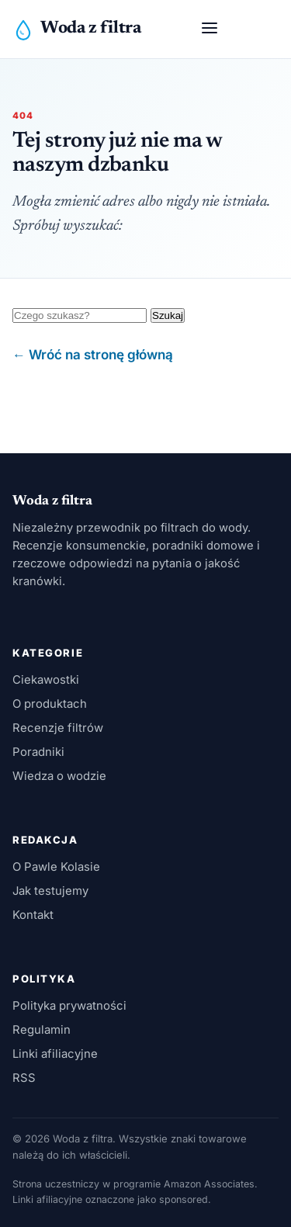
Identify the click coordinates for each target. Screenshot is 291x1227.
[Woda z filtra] (76, 29)
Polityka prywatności (69, 1006)
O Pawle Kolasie (56, 867)
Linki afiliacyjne (55, 1054)
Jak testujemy (50, 891)
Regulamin (41, 1030)
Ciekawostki (45, 680)
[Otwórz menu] (209, 29)
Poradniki (38, 752)
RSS (24, 1078)
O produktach (49, 704)
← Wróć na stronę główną (92, 354)
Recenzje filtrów (57, 728)
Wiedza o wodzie (59, 776)
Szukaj (167, 315)
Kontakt (33, 915)
